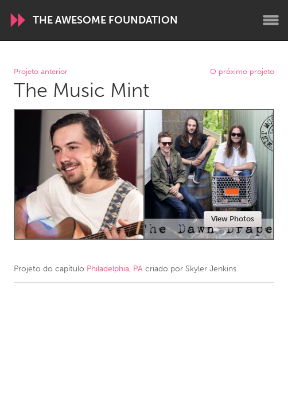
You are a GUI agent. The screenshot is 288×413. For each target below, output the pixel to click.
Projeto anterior (41, 72)
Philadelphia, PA (115, 269)
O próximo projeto (242, 72)
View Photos (232, 219)
